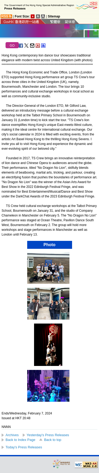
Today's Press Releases (24, 447)
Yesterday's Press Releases (48, 435)
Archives (12, 435)
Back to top (52, 440)
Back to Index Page (20, 440)
